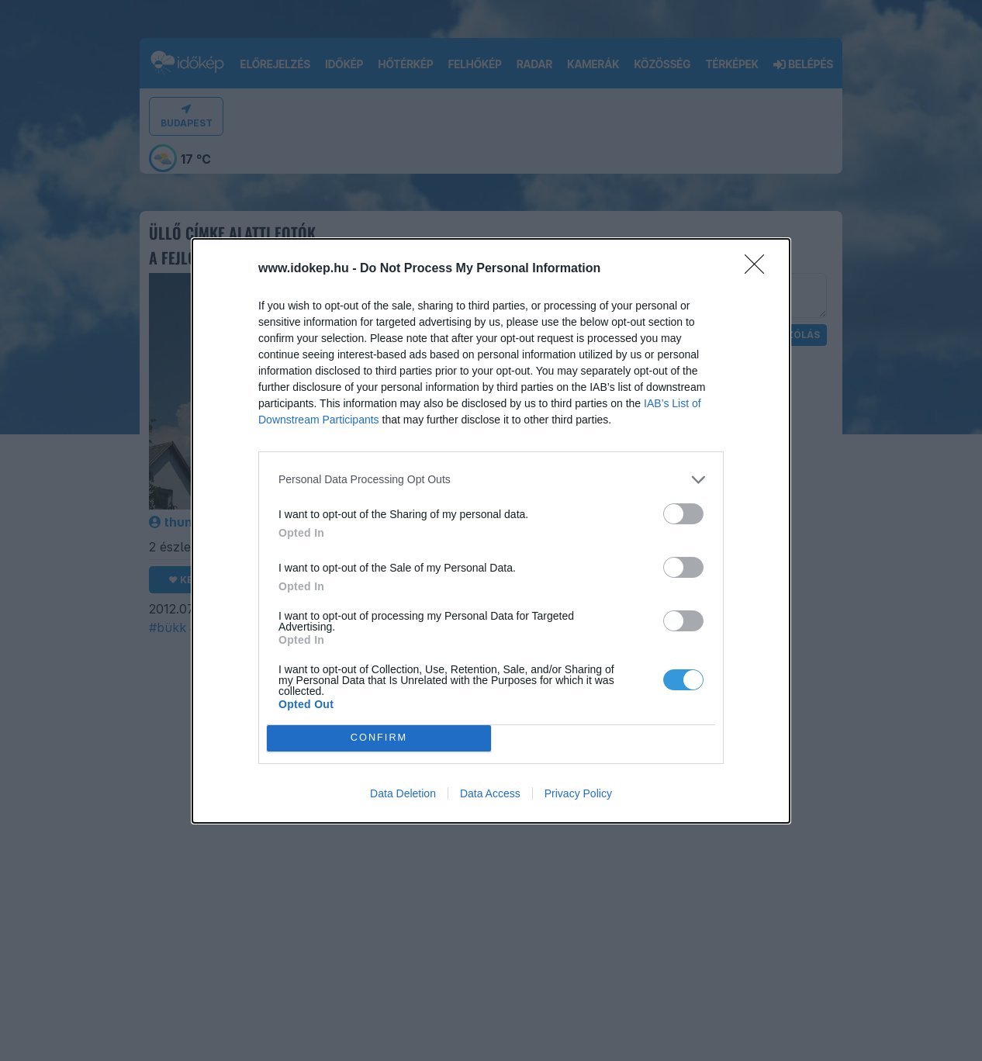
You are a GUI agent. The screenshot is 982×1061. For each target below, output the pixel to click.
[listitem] (491, 480)
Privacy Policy (578, 793)
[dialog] (491, 531)
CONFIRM (379, 738)
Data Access (490, 793)
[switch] (683, 513)
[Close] (759, 269)
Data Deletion (403, 793)
